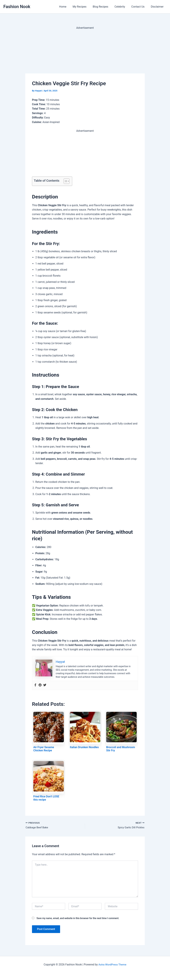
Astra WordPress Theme (112, 964)
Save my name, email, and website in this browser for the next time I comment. (78, 918)
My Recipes (84, 6)
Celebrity (122, 6)
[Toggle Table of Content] (65, 181)
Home (67, 6)
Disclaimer (157, 6)
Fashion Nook (16, 6)
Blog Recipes (103, 6)
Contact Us (139, 6)
